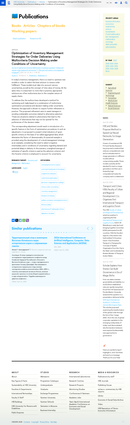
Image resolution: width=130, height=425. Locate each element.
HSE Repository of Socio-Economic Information (108, 409)
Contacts (26, 422)
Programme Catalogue (49, 381)
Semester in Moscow (48, 406)
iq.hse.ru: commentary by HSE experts (109, 390)
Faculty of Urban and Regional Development (113, 211)
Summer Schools (47, 402)
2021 (116, 66)
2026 (107, 63)
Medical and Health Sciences (112, 101)
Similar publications (27, 228)
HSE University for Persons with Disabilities (24, 407)
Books (16, 25)
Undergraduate (46, 385)
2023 (107, 66)
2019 (112, 68)
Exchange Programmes (49, 393)
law (107, 36)
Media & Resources (108, 372)
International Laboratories (79, 376)
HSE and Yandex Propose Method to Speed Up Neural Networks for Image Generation (112, 132)
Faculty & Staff (18, 397)
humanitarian (110, 31)
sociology (109, 42)
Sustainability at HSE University (24, 385)
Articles (29, 25)
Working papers (24, 31)
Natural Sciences (114, 105)
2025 (111, 63)
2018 (116, 68)
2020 (107, 68)
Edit (123, 421)
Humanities (112, 98)
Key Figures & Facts (19, 381)
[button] (38, 232)
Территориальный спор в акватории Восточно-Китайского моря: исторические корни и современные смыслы (29, 241)
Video (100, 404)
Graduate (44, 389)
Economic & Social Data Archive (110, 400)
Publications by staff (106, 376)
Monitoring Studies (77, 389)
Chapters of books (51, 25)
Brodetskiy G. (42, 76)
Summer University (47, 397)
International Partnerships (22, 393)
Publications (33, 16)
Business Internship (48, 410)
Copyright (35, 422)
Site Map (53, 422)
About (15, 372)
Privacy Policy (44, 422)
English (25, 168)
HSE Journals (103, 381)
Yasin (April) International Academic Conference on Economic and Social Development (79, 405)
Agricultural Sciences (111, 89)
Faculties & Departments (21, 389)
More (108, 71)
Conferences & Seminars (79, 393)
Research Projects (76, 385)
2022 (112, 66)
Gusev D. (15, 76)
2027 (115, 60)
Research (74, 372)
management (114, 36)
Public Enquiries (18, 412)
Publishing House (105, 385)
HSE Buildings (17, 402)
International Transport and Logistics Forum (112, 221)
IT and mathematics (113, 34)
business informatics (113, 21)
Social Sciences (113, 108)
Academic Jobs (75, 397)
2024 (116, 63)
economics (110, 24)
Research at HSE (35, 38)
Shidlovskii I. (33, 76)
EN (111, 3)
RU (108, 3)
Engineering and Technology (113, 94)
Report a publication (19, 38)
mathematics (110, 39)
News (105, 118)
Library (100, 395)
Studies (44, 372)
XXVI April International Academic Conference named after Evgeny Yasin (112, 302)
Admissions (44, 376)
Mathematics (26, 163)
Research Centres (76, 381)
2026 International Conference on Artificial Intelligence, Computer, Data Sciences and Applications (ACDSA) (71, 240)
